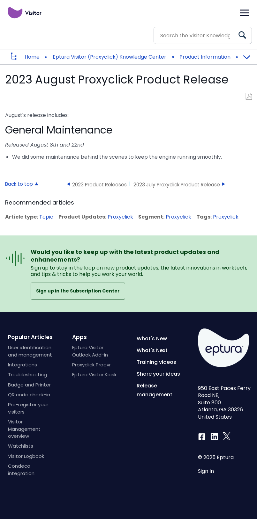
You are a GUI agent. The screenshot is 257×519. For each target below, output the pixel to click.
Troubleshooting (27, 374)
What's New (152, 338)
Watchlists (20, 446)
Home (33, 57)
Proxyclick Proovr (91, 364)
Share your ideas (158, 374)
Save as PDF (248, 96)
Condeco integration (21, 469)
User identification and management (30, 351)
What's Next (152, 350)
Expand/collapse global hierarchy (18, 57)
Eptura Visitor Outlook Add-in (90, 351)
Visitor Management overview (24, 428)
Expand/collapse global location (246, 54)
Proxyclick (120, 216)
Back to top (19, 184)
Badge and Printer (29, 384)
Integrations (22, 364)
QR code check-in (29, 394)
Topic (46, 216)
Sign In (206, 471)
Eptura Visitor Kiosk (94, 374)
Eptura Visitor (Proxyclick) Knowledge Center (110, 57)
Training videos (156, 362)
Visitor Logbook (26, 456)
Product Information (205, 57)
